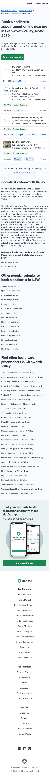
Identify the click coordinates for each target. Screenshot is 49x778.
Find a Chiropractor (25, 616)
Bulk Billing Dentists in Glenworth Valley (17, 382)
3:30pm (19, 111)
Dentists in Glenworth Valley (12, 426)
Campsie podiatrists (9, 344)
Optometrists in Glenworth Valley (14, 462)
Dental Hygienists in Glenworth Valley (16, 422)
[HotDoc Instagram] (29, 748)
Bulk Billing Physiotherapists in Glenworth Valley (20, 391)
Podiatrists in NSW (25, 11)
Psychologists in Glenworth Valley (14, 476)
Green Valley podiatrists (10, 336)
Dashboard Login (24, 693)
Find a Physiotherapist (24, 605)
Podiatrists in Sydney (9, 262)
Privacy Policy (24, 734)
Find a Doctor (24, 595)
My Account (24, 647)
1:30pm (20, 81)
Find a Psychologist (24, 621)
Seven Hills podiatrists (10, 331)
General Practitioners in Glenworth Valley (17, 444)
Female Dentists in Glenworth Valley (15, 400)
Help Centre (24, 652)
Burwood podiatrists (9, 295)
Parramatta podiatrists (10, 327)
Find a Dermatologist (24, 637)
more (43, 81)
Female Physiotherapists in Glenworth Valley (18, 404)
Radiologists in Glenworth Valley (14, 480)
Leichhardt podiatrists (10, 300)
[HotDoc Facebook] (20, 748)
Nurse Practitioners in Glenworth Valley (17, 453)
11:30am (17, 159)
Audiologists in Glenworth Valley (14, 409)
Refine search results (13, 57)
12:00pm (29, 159)
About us (24, 713)
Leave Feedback (24, 658)
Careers (24, 718)
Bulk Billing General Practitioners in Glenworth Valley (22, 386)
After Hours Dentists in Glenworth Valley (17, 373)
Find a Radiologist (24, 642)
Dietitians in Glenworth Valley (13, 435)
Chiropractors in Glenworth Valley (14, 413)
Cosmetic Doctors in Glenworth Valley (16, 417)
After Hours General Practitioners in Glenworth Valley (22, 377)
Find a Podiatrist (24, 610)
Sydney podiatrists (8, 286)
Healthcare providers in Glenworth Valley (17, 493)
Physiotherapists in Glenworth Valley (15, 471)
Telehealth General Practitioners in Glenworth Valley (22, 395)
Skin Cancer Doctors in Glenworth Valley (17, 485)
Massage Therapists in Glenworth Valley (17, 449)
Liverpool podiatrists (9, 340)
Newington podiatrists (10, 322)
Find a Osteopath (25, 631)
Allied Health (24, 677)
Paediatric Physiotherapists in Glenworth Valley (20, 467)
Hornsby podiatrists (9, 318)
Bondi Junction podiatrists (11, 309)
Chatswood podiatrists (10, 313)
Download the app (24, 563)
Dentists (24, 683)
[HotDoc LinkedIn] (24, 748)
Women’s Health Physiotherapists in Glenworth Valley (22, 489)
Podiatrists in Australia (9, 11)
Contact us (24, 723)
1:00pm (20, 135)
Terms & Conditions (24, 729)
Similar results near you (24, 172)
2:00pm (31, 135)
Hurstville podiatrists (9, 349)
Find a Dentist (24, 600)
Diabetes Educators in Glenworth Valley (17, 431)
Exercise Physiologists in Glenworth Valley (17, 440)
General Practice (24, 672)
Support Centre (24, 698)
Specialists (24, 688)
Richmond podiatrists (9, 304)
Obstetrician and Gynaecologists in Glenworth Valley (22, 458)
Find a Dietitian (25, 626)
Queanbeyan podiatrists (10, 291)
